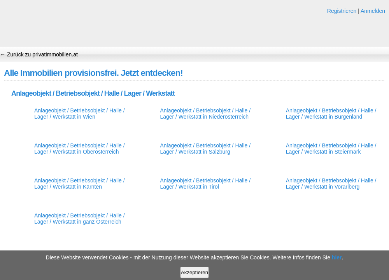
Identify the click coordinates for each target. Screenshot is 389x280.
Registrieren (341, 11)
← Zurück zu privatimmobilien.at (39, 54)
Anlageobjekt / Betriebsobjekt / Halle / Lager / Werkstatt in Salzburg (205, 148)
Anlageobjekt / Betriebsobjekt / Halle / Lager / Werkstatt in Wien (79, 113)
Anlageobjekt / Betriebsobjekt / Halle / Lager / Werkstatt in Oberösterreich (79, 148)
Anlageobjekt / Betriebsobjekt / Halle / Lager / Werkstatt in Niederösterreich (205, 113)
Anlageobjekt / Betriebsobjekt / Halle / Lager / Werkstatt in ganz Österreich (79, 218)
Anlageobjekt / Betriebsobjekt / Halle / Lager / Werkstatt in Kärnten (79, 183)
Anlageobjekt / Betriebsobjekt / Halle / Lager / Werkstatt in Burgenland (331, 113)
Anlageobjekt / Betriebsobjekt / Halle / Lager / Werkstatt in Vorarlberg (331, 183)
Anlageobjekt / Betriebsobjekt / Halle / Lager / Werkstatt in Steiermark (331, 148)
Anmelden (373, 11)
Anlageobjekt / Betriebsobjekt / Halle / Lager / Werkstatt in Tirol (205, 183)
